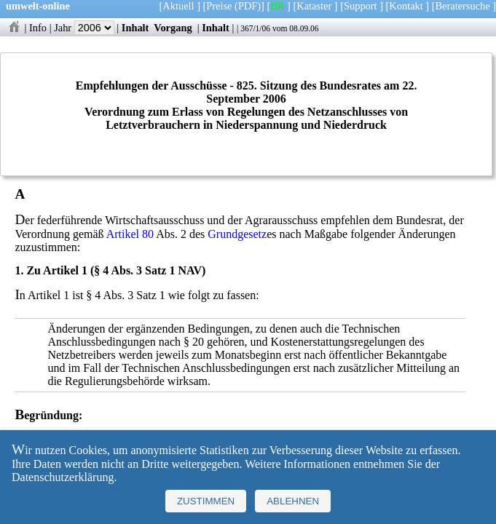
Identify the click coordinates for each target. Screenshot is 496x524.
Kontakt (405, 6)
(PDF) (248, 6)
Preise (219, 6)
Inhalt (135, 27)
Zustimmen (206, 501)
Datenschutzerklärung (63, 477)
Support (360, 6)
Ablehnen (293, 501)
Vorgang (172, 27)
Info (38, 27)
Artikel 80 (130, 234)
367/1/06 (255, 28)
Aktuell (178, 6)
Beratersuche (463, 6)
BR (277, 6)
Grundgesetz (237, 234)
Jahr (84, 27)
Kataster (313, 6)
